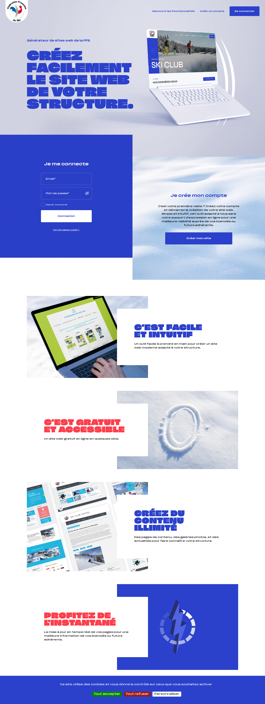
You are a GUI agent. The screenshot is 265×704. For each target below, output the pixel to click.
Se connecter (245, 11)
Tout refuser (137, 694)
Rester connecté (56, 205)
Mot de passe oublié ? (66, 230)
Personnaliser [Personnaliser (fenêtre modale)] (166, 694)
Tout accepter (107, 694)
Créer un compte (212, 11)
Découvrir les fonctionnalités (173, 11)
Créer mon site (198, 238)
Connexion (66, 216)
